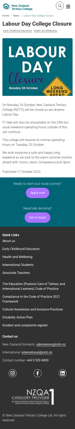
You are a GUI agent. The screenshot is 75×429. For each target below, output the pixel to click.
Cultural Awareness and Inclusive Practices (32, 309)
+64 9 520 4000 (37, 360)
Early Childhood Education (17, 31)
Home (5, 15)
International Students (18, 265)
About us (8, 241)
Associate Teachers (16, 273)
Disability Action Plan (17, 317)
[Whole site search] (60, 6)
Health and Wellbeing (45, 31)
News (16, 15)
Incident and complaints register (25, 325)
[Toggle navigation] (68, 6)
